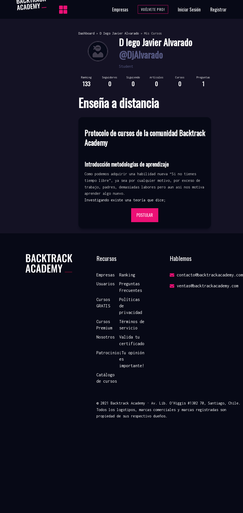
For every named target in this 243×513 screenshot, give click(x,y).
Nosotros (105, 337)
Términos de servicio (131, 324)
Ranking (127, 275)
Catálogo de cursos (106, 378)
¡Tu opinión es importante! (131, 359)
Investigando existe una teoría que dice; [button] (125, 200)
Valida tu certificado (131, 340)
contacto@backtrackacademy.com (206, 275)
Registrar (218, 9)
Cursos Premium (104, 324)
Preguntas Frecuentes (130, 287)
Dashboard (86, 33)
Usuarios (105, 283)
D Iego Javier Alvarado (119, 33)
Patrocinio (107, 352)
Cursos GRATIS (103, 302)
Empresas (120, 9)
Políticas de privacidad (130, 306)
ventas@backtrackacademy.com (204, 286)
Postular (144, 215)
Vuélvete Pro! (153, 9)
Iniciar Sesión (189, 9)
